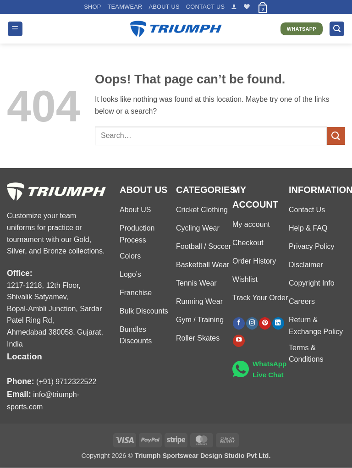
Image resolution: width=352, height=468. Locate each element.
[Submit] (336, 136)
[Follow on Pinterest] (265, 323)
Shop (92, 6)
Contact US (205, 6)
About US (163, 6)
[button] (234, 6)
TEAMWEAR (124, 6)
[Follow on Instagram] (252, 323)
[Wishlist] (247, 6)
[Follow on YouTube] (239, 341)
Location (24, 356)
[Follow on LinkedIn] (278, 323)
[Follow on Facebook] (239, 323)
